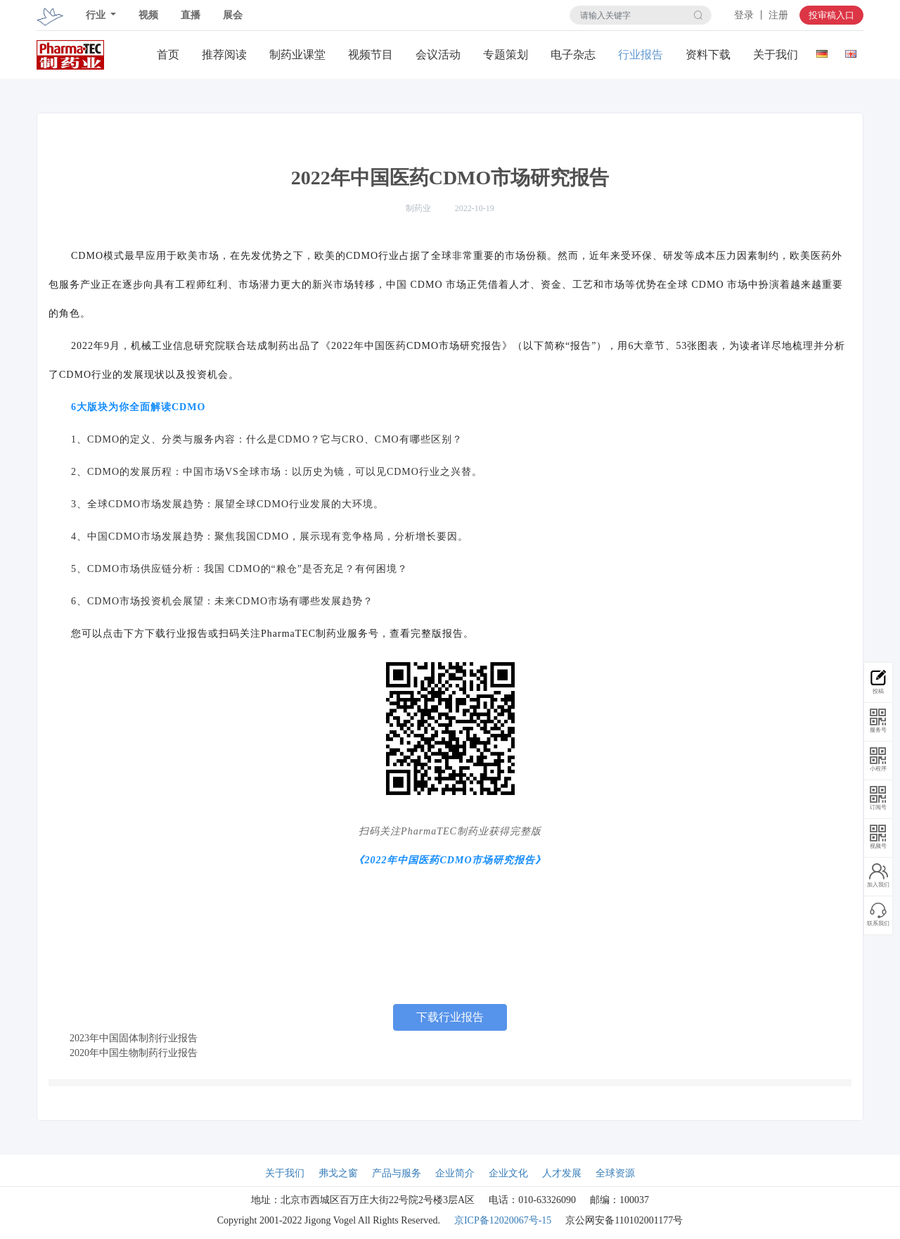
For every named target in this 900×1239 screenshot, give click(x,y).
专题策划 (505, 55)
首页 (168, 55)
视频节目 (370, 55)
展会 (233, 15)
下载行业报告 (450, 1017)
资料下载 (708, 55)
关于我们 (775, 55)
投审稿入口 (831, 15)
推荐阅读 (224, 55)
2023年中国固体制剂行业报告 (134, 1038)
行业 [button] (97, 15)
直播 (190, 15)
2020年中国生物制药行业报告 (134, 1053)
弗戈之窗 (338, 1173)
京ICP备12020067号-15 (502, 1220)
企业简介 (455, 1173)
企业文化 (508, 1173)
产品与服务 (396, 1173)
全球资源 (615, 1173)
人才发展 (561, 1173)
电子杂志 (573, 55)
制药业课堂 (297, 55)
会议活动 (438, 55)
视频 (148, 15)
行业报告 (640, 55)
